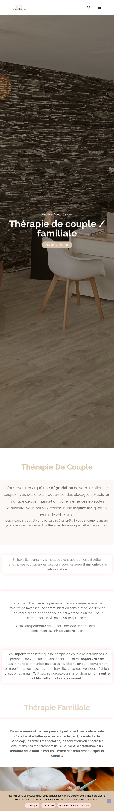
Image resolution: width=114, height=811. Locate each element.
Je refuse (48, 805)
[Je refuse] (109, 801)
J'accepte (32, 805)
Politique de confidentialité (74, 805)
